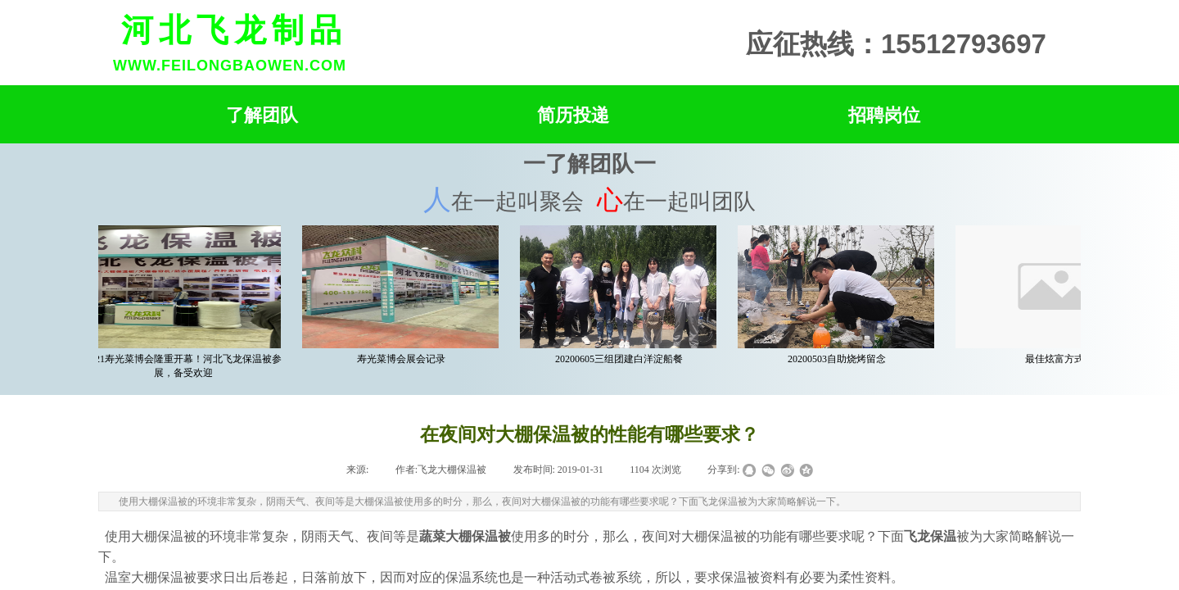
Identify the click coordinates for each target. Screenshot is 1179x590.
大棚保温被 (163, 536)
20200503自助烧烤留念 (839, 359)
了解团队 (262, 115)
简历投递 (573, 115)
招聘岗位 (884, 115)
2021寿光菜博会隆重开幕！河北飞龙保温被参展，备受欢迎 (186, 366)
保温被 (740, 577)
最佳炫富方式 (1057, 359)
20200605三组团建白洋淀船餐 (621, 359)
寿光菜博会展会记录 (403, 359)
